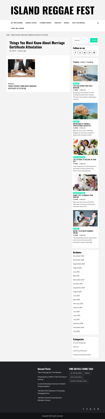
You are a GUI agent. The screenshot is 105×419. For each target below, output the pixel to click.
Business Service (31, 23)
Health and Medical (78, 23)
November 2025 (78, 260)
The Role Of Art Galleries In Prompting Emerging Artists (51, 392)
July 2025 (76, 272)
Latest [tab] (82, 62)
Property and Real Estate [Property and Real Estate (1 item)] (78, 381)
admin (14, 51)
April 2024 (76, 299)
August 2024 (77, 292)
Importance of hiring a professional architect (82, 125)
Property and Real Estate (82, 355)
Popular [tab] (76, 62)
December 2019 (78, 327)
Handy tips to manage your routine (83, 196)
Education (57, 23)
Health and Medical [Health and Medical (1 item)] (76, 377)
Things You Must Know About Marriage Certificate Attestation (23, 86)
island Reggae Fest (52, 10)
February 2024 (78, 304)
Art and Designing (17, 23)
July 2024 (76, 296)
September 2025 (79, 264)
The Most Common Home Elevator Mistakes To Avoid (50, 399)
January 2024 (77, 307)
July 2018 (76, 331)
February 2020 (78, 323)
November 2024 (78, 280)
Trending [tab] (89, 62)
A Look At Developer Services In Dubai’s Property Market (52, 385)
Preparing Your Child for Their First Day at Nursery (52, 378)
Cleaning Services (45, 23)
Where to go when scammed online (83, 232)
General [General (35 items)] (87, 373)
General (66, 23)
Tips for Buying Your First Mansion (83, 87)
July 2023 (76, 311)
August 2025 (77, 268)
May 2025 (76, 276)
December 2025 (78, 256)
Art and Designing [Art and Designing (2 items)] (76, 373)
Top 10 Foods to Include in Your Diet (84, 160)
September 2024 (79, 288)
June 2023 (76, 315)
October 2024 (77, 284)
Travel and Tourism (17, 28)
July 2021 (76, 319)
